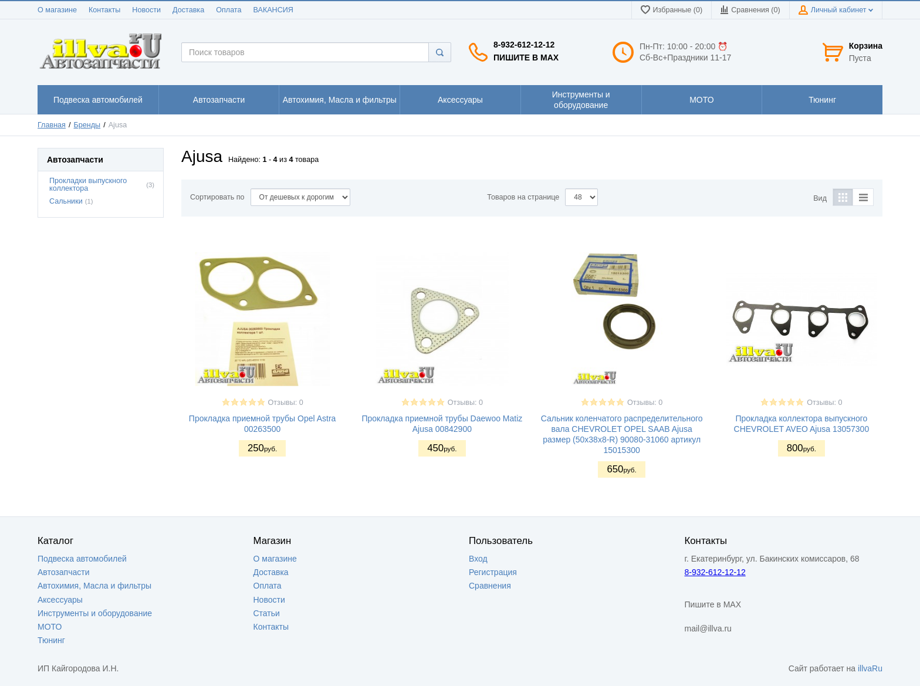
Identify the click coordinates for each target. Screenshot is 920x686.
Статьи (266, 613)
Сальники (66, 201)
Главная (52, 125)
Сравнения (490, 585)
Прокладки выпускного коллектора (88, 184)
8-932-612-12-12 (523, 44)
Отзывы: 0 (285, 402)
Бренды (87, 125)
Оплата (228, 10)
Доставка (188, 10)
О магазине (57, 10)
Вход (478, 558)
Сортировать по (217, 197)
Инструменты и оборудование (95, 613)
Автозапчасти (63, 572)
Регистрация (493, 572)
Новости (146, 10)
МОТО (50, 626)
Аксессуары (60, 599)
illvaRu (870, 668)
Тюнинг (51, 640)
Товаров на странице (523, 197)
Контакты (104, 10)
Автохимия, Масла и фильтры (94, 585)
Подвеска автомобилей (82, 558)
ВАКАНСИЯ (273, 10)
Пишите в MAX (526, 57)
